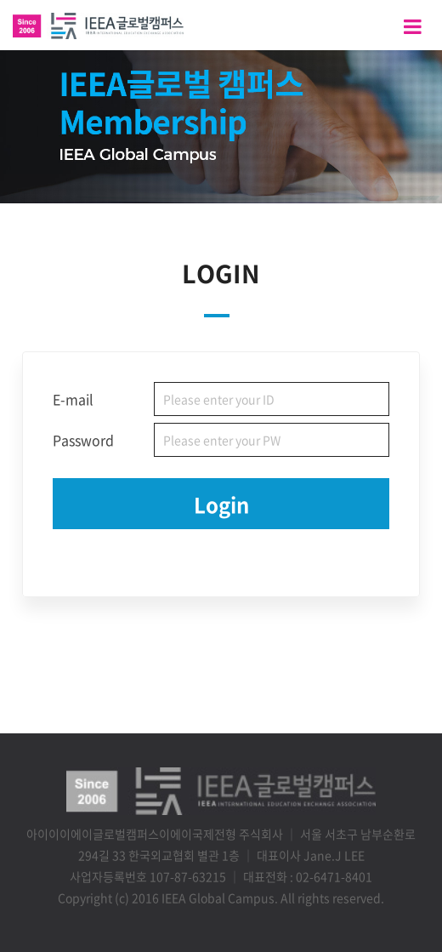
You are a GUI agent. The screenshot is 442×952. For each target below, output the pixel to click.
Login (221, 504)
